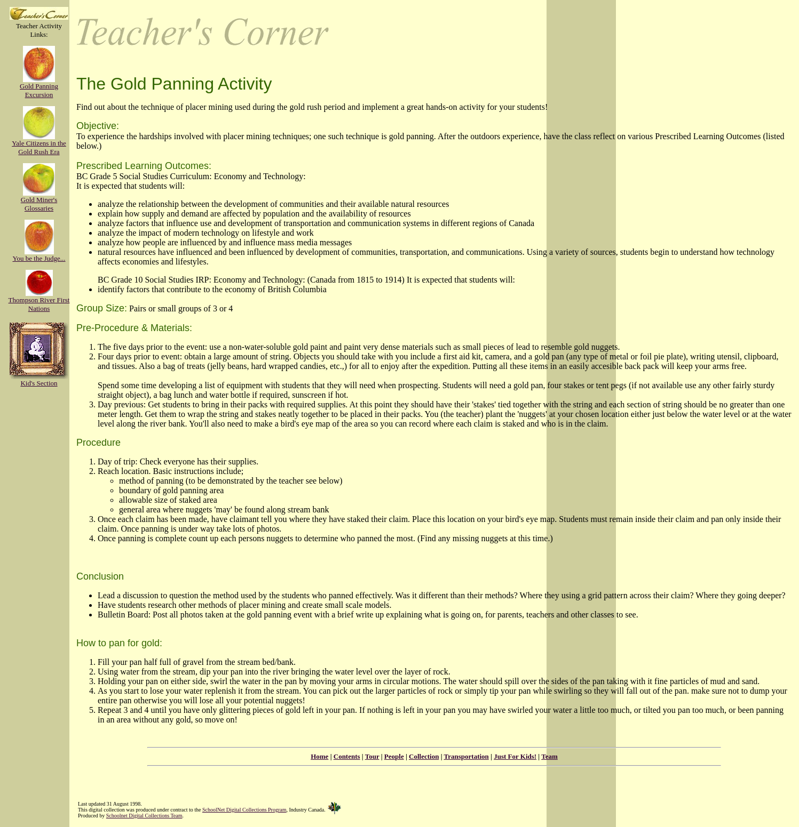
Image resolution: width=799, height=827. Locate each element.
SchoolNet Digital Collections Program (244, 810)
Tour (372, 756)
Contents (347, 756)
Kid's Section (39, 380)
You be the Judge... (38, 255)
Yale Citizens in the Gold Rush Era (39, 144)
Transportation (466, 756)
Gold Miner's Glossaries (39, 200)
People (394, 756)
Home (319, 756)
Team (549, 756)
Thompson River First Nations (39, 301)
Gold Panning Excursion (39, 87)
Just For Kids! (515, 756)
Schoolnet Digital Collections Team (144, 815)
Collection (424, 756)
